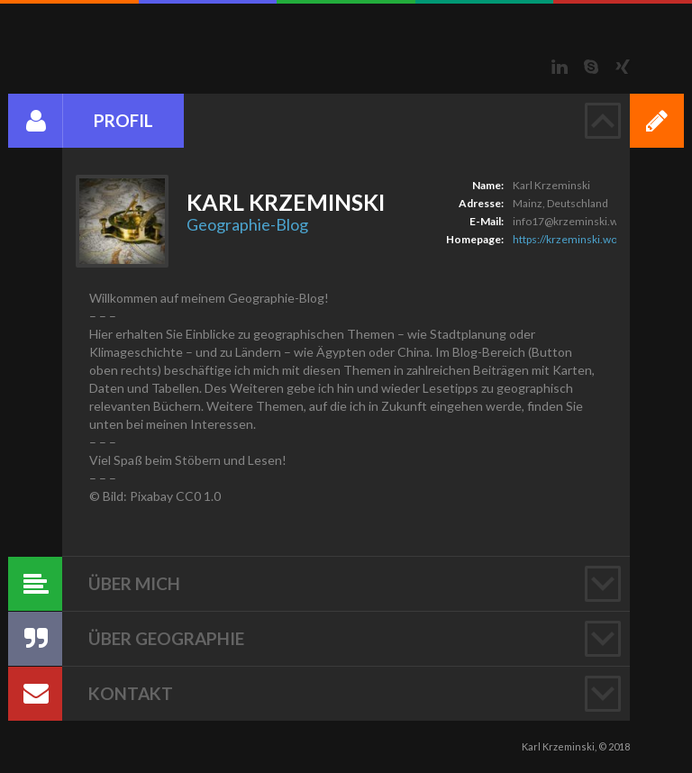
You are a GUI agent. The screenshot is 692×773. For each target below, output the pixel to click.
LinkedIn (559, 67)
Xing (623, 67)
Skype (591, 67)
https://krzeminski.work (570, 239)
